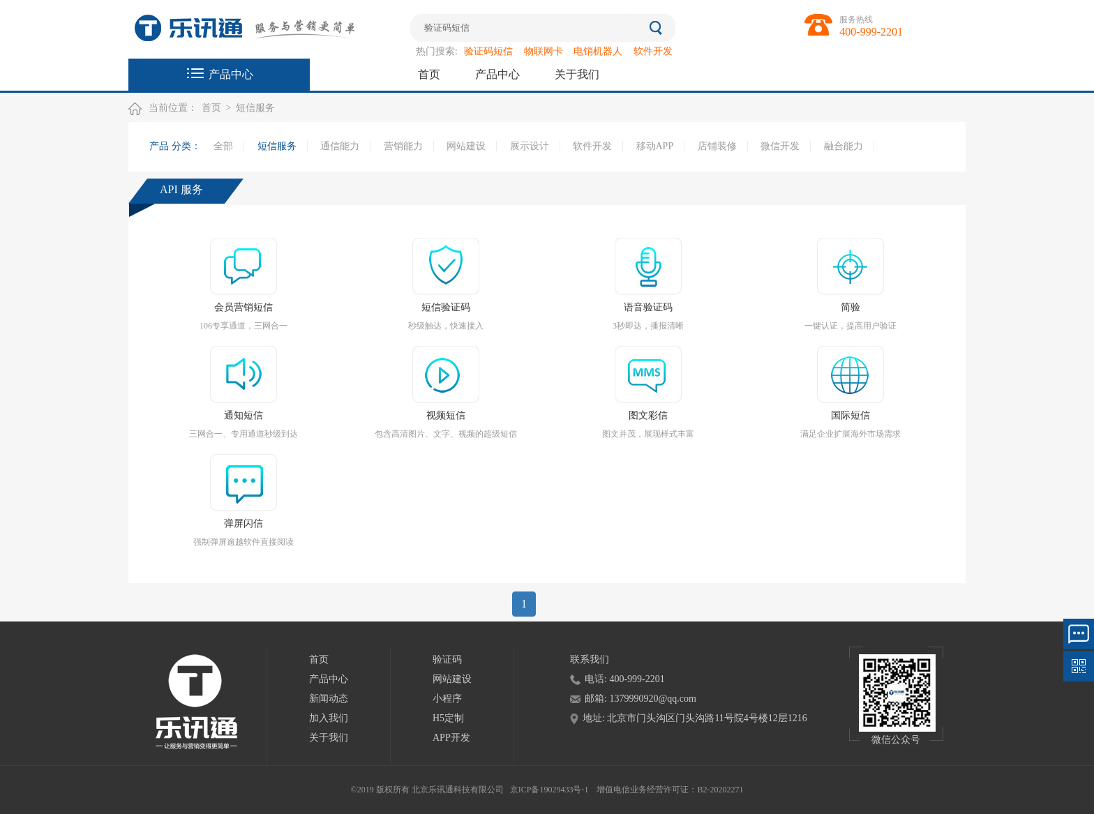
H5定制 (448, 718)
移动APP (655, 146)
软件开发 (653, 51)
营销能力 (403, 146)
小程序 (447, 698)
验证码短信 (488, 51)
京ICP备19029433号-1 (549, 789)
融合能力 (843, 146)
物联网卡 (543, 51)
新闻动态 (328, 698)
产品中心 (231, 74)
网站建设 (466, 146)
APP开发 (451, 737)
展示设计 (529, 146)
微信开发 (780, 146)
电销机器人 (598, 51)
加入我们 (328, 718)
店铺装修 (717, 146)
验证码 (447, 659)
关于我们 (577, 74)
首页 (429, 74)
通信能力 (339, 146)
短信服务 (255, 108)
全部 (223, 146)
